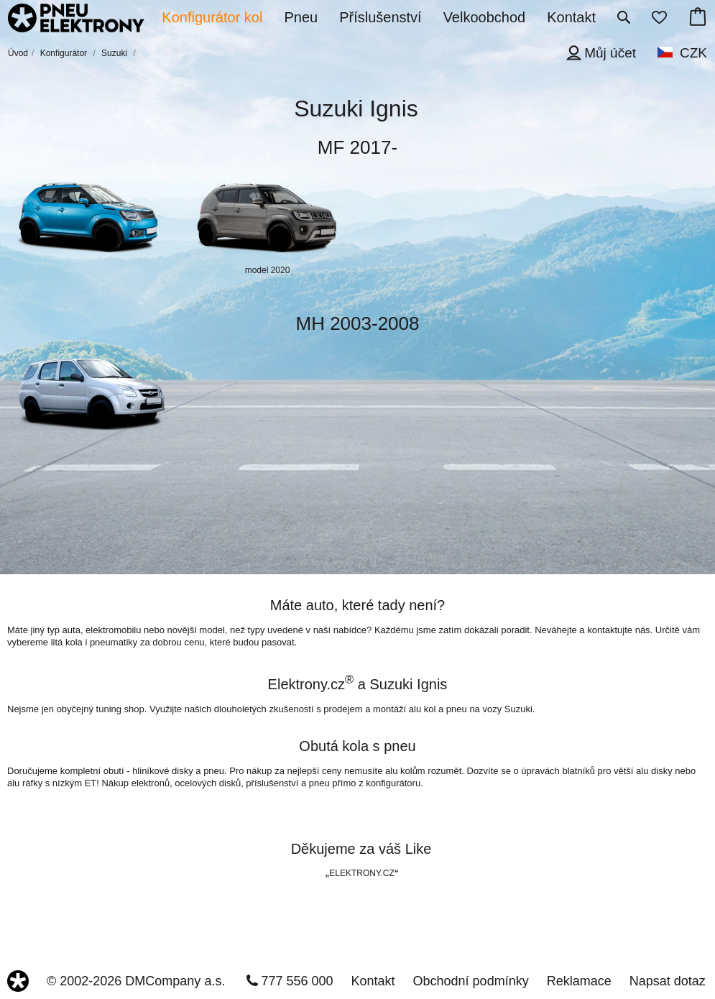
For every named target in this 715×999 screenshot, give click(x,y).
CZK (693, 52)
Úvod (18, 53)
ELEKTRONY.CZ (361, 873)
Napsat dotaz (667, 981)
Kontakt (373, 981)
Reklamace (579, 981)
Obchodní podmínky (471, 981)
